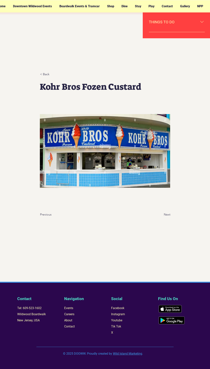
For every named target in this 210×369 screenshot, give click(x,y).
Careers (69, 314)
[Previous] (52, 214)
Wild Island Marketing (127, 353)
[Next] (160, 214)
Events (68, 308)
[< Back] (52, 74)
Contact (69, 326)
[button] (32, 6)
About (68, 320)
